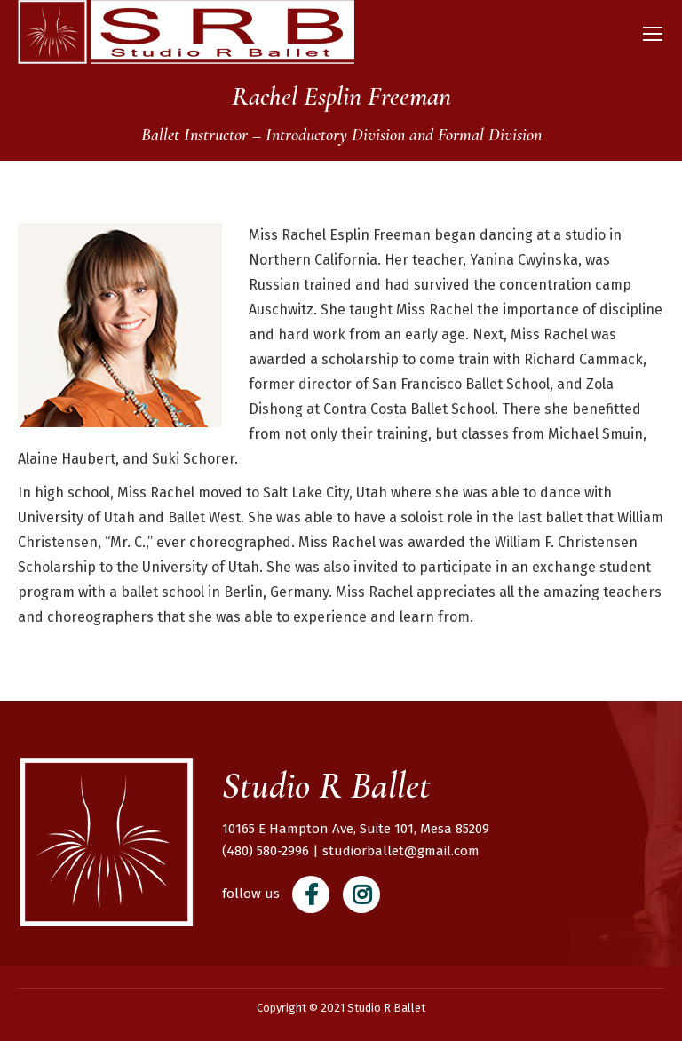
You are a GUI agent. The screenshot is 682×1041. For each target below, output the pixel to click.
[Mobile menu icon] (652, 33)
